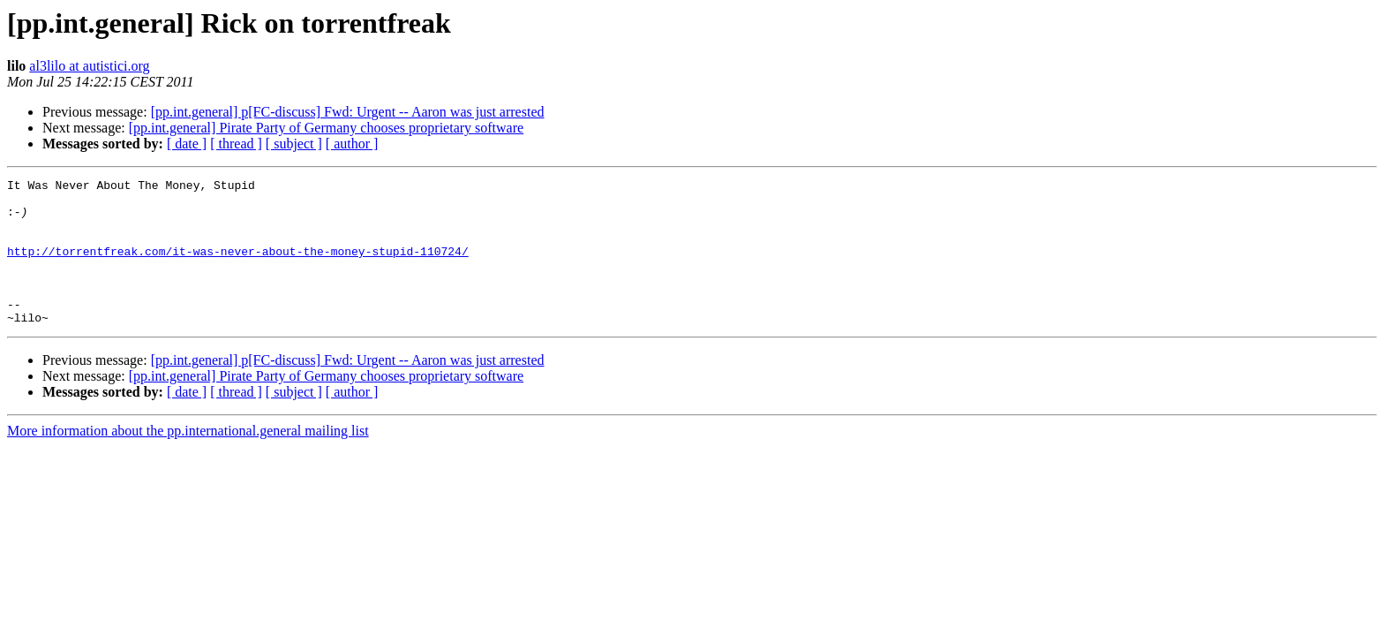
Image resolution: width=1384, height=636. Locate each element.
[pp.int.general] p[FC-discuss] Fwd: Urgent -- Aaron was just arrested (348, 111)
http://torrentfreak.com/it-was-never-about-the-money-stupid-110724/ (238, 267)
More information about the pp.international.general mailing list (188, 459)
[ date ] (187, 143)
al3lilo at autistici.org (89, 65)
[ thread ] (236, 143)
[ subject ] (294, 143)
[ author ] (352, 143)
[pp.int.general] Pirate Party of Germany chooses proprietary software (326, 127)
